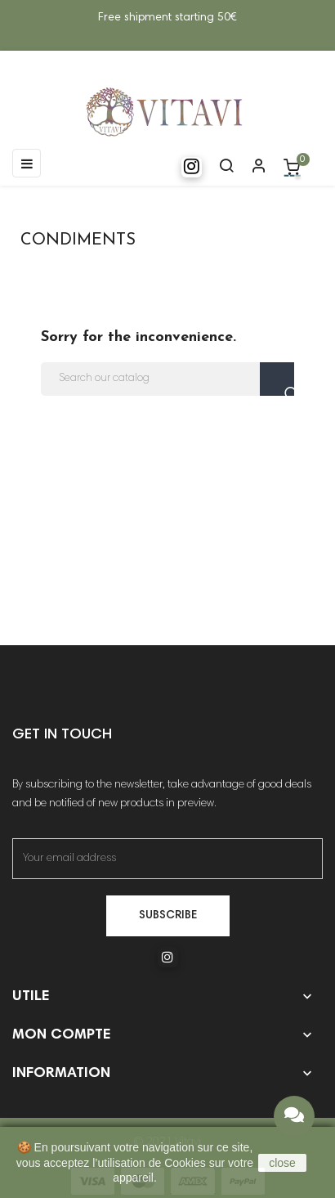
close (282, 1162)
